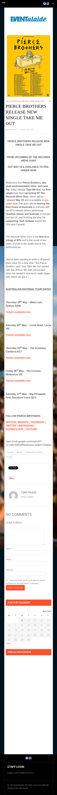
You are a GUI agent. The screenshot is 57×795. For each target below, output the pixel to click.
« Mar (8, 643)
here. (32, 773)
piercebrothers (34, 452)
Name (9, 549)
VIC (42, 101)
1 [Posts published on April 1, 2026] (21, 620)
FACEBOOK (37, 422)
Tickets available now (18, 312)
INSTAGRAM (26, 425)
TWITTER (11, 425)
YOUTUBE (31, 429)
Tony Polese (12, 129)
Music (25, 101)
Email (9, 559)
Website (9, 570)
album (10, 452)
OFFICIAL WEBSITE (17, 422)
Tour (9, 457)
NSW (32, 101)
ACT (8, 101)
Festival (16, 101)
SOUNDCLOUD (14, 429)
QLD (37, 101)
